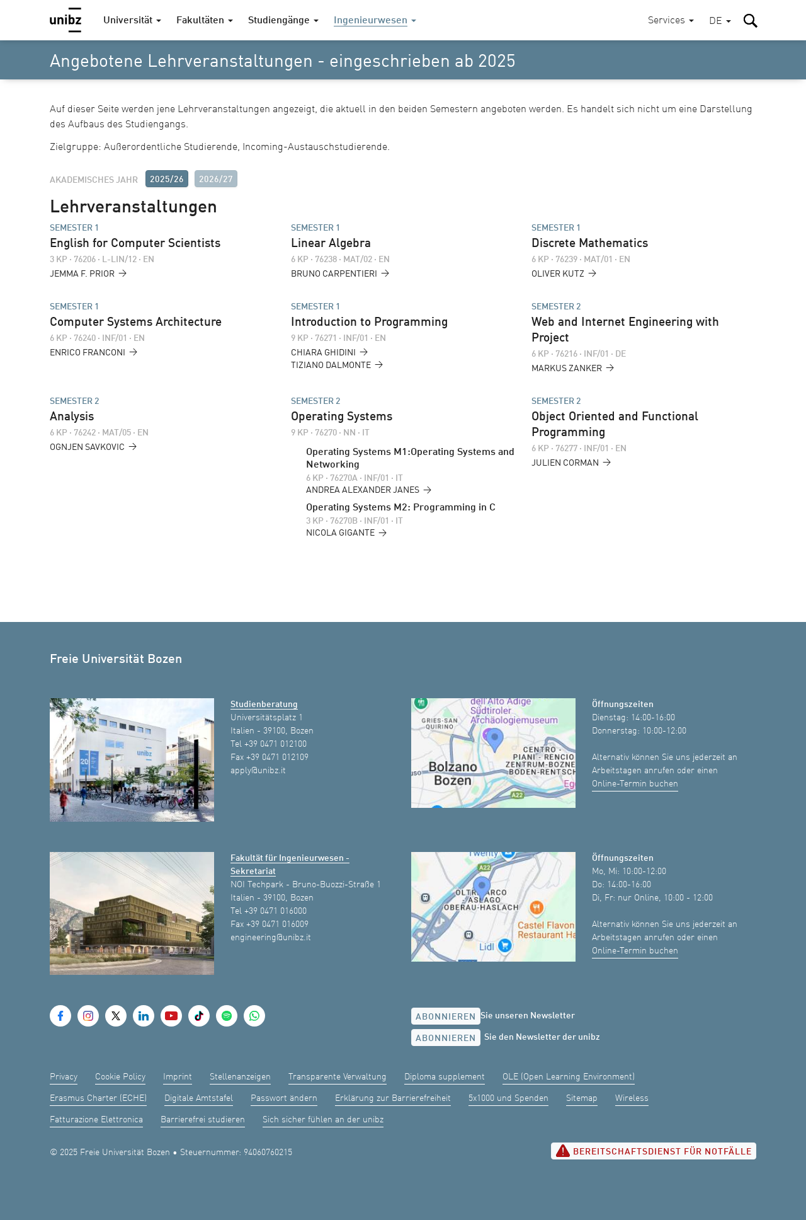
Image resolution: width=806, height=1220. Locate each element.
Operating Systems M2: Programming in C (401, 508)
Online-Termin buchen (635, 784)
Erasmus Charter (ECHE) (98, 1098)
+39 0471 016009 (277, 924)
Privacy (63, 1077)
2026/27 (216, 179)
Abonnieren (446, 1017)
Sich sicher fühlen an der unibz (323, 1119)
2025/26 (167, 179)
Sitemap (582, 1098)
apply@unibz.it (258, 770)
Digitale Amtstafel (198, 1098)
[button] (720, 21)
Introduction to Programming (369, 322)
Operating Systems (341, 417)
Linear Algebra (331, 244)
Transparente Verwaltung (337, 1077)
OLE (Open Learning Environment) (568, 1077)
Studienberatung (264, 704)
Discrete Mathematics (589, 244)
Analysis (72, 417)
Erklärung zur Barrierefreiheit (393, 1098)
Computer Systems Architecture (136, 322)
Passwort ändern (284, 1098)
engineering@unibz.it (270, 937)
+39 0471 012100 (275, 744)
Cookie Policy (120, 1077)
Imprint (177, 1077)
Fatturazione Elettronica (96, 1119)
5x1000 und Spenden (508, 1098)
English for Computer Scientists (135, 244)
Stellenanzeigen (240, 1077)
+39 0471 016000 (275, 911)
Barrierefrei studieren (203, 1119)
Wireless (632, 1098)
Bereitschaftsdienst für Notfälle (653, 1150)
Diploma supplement (444, 1077)
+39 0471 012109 (277, 757)
